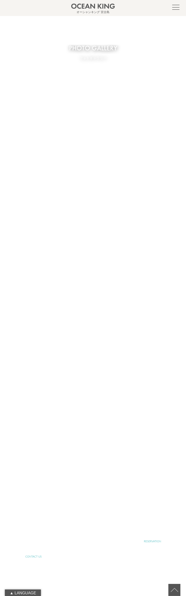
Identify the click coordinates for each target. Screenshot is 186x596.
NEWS (93, 526)
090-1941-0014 (98, 466)
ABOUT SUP (152, 480)
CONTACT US (33, 556)
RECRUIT (93, 541)
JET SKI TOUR (152, 510)
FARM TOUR (92, 510)
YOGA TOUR (33, 510)
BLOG (152, 526)
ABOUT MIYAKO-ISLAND (93, 480)
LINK (33, 541)
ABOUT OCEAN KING (33, 495)
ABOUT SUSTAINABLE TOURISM (93, 495)
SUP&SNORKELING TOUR (152, 495)
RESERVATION (152, 541)
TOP (33, 480)
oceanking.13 (100, 456)
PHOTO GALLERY (33, 526)
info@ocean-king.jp (98, 461)
